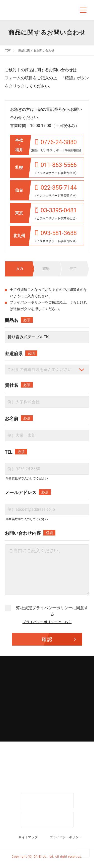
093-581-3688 (56, 233)
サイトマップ (28, 837)
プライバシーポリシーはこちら (47, 622)
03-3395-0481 (56, 210)
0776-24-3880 (56, 142)
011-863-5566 (56, 164)
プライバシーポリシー (27, 302)
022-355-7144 (56, 187)
